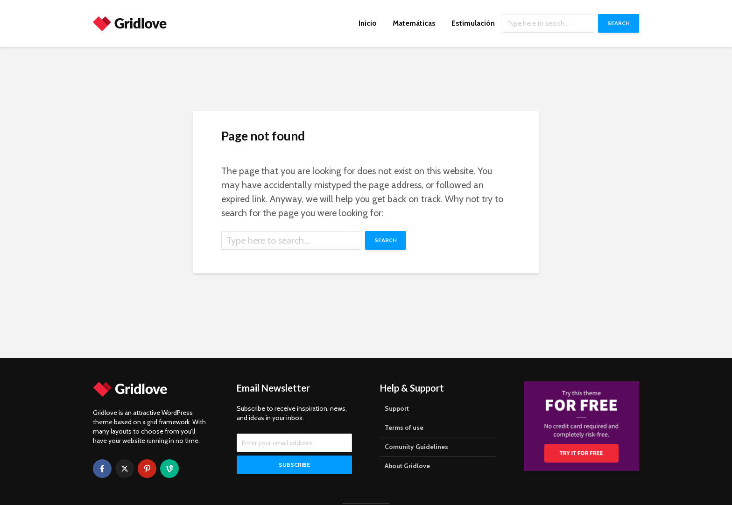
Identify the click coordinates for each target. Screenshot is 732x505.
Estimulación (473, 23)
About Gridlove (407, 466)
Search (618, 23)
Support (397, 408)
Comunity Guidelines (416, 446)
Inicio (368, 23)
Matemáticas (414, 23)
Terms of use (404, 427)
